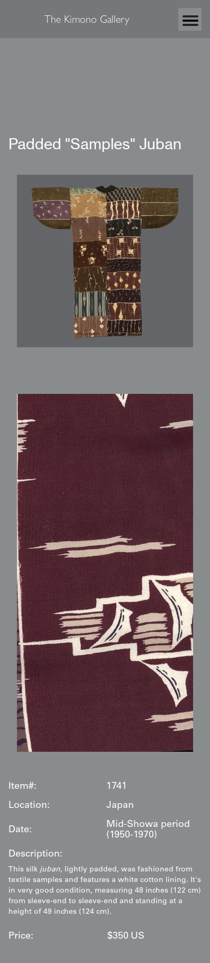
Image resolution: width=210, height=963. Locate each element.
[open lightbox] (105, 261)
